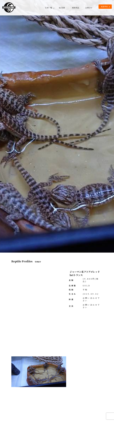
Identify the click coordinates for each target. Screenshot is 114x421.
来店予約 (105, 6)
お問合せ (88, 7)
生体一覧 (49, 7)
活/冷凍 (62, 7)
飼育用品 (75, 7)
